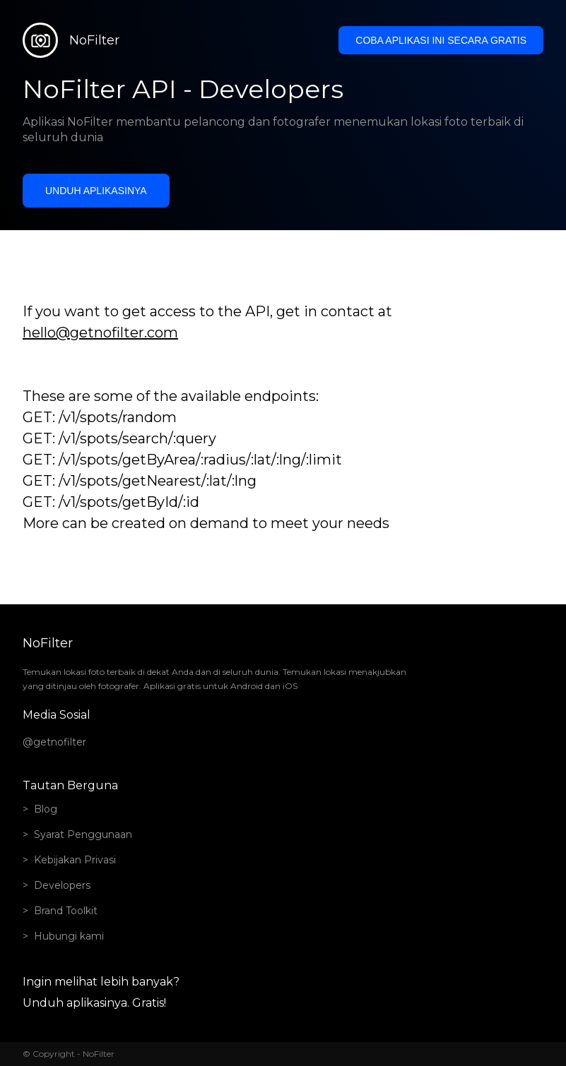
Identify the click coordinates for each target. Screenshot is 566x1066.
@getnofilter (54, 742)
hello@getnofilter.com (100, 332)
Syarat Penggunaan (83, 834)
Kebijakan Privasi (75, 860)
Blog (45, 809)
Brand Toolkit (66, 910)
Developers (62, 885)
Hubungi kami (69, 936)
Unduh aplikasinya (96, 190)
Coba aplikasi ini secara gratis (440, 40)
